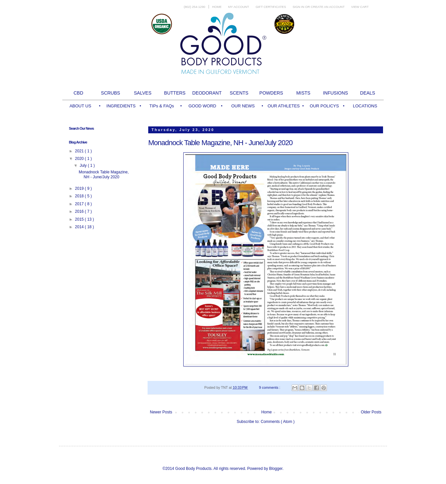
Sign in (299, 7)
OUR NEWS (243, 105)
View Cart (360, 7)
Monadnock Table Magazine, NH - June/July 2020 (220, 143)
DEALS (367, 93)
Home (217, 7)
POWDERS (271, 93)
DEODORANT (206, 93)
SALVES (142, 93)
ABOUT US (80, 105)
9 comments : (270, 387)
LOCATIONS (365, 105)
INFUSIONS (335, 93)
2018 (80, 196)
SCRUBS (110, 93)
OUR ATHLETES (284, 105)
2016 (80, 211)
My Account (238, 7)
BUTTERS (174, 93)
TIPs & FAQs (161, 105)
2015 (80, 219)
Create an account (328, 7)
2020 (80, 158)
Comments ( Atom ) (277, 421)
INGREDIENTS (121, 105)
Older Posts (371, 412)
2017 (80, 204)
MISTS (303, 93)
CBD (78, 93)
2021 (80, 151)
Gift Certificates (270, 7)
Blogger (275, 468)
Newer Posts (161, 412)
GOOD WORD (202, 105)
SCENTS (239, 93)
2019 (80, 188)
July (84, 165)
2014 (80, 227)
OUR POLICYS (324, 105)
